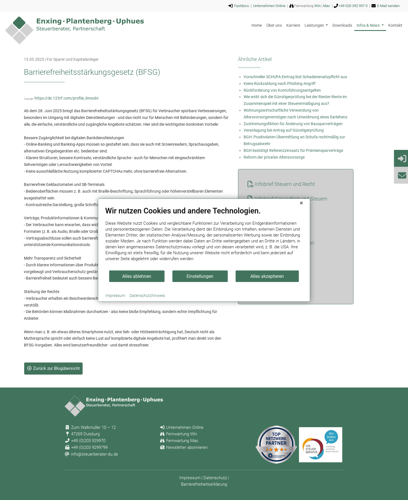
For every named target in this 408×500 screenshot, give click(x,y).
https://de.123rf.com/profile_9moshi (66, 98)
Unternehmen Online (269, 6)
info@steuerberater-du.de (94, 454)
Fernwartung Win (181, 433)
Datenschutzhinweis (147, 295)
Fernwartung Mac (182, 440)
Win (317, 6)
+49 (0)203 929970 (88, 440)
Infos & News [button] (368, 25)
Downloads (342, 25)
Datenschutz (215, 477)
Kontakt (395, 25)
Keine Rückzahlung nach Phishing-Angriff (280, 83)
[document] (204, 238)
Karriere (293, 25)
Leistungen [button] (315, 25)
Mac (326, 6)
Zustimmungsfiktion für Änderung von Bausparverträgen (293, 123)
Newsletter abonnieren (187, 447)
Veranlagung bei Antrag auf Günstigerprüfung (284, 130)
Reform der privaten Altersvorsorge (274, 157)
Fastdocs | (243, 6)
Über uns (274, 25)
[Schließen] (301, 203)
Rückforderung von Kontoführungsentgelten (282, 90)
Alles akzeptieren (267, 276)
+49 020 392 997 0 (353, 6)
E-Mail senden (388, 6)
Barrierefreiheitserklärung (204, 484)
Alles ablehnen (136, 276)
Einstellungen (200, 276)
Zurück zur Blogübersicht (53, 368)
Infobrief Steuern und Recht (285, 184)
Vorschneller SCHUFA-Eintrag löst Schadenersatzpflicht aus (295, 77)
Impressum (189, 477)
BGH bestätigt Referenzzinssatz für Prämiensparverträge (293, 150)
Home (256, 25)
